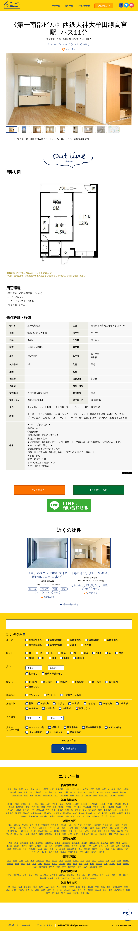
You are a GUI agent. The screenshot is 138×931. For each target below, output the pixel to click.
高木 (107, 861)
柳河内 (51, 867)
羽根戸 (34, 834)
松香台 (95, 849)
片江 (36, 875)
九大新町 (84, 828)
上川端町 (84, 804)
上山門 (70, 828)
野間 (69, 864)
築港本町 (40, 810)
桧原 (80, 864)
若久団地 (93, 867)
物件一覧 (69, 6)
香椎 (32, 843)
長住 (40, 864)
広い (39, 593)
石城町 (10, 810)
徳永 (99, 831)
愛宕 (10, 825)
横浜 (122, 834)
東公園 (104, 813)
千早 (89, 846)
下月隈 (96, 807)
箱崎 (9, 849)
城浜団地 (58, 846)
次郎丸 (21, 890)
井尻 (9, 861)
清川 (79, 789)
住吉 (125, 807)
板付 (30, 804)
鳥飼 (80, 792)
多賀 (119, 861)
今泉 (32, 789)
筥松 (25, 849)
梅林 (30, 875)
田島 (78, 875)
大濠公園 (59, 789)
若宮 (81, 852)
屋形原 (126, 864)
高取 (37, 890)
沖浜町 (55, 804)
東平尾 (24, 816)
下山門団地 (12, 831)
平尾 (31, 796)
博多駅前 (48, 813)
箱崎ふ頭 (17, 849)
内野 (58, 887)
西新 (74, 890)
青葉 (10, 843)
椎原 (103, 887)
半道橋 (81, 813)
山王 (54, 807)
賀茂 (83, 887)
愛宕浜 (17, 825)
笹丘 (119, 789)
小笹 (73, 789)
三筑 (49, 807)
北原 (77, 828)
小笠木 (71, 887)
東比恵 (127, 813)
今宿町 (117, 825)
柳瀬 (58, 867)
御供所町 (20, 807)
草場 (92, 828)
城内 (20, 792)
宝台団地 (71, 875)
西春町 (26, 813)
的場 (92, 864)
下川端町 (77, 807)
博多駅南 (67, 813)
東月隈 (112, 813)
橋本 (28, 834)
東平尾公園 (33, 816)
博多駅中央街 (36, 813)
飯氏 (31, 825)
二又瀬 (62, 849)
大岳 (16, 843)
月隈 (54, 810)
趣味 (95, 589)
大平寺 (101, 861)
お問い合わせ (84, 6)
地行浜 (38, 792)
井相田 (24, 804)
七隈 (119, 875)
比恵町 (89, 813)
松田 (113, 849)
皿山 (82, 861)
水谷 (127, 849)
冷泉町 (112, 816)
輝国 (60, 792)
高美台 (67, 846)
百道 (69, 893)
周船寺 (64, 831)
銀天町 (126, 804)
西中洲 (115, 792)
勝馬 (112, 843)
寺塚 (23, 864)
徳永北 (106, 831)
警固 (98, 789)
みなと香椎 (53, 852)
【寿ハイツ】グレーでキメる (91, 573)
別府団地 (65, 878)
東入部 (98, 890)
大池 (21, 861)
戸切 (94, 831)
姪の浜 (94, 834)
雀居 (43, 807)
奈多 (118, 846)
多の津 (82, 846)
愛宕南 (25, 825)
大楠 (27, 861)
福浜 (56, 796)
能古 (22, 834)
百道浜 (76, 893)
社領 (51, 846)
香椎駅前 (39, 843)
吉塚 (88, 816)
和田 (101, 867)
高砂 (51, 792)
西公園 (107, 792)
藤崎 (105, 890)
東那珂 (120, 813)
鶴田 (17, 864)
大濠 (52, 789)
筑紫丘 (10, 864)
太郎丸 (87, 831)
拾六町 (33, 831)
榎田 (42, 804)
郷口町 (17, 846)
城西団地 (53, 875)
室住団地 (55, 893)
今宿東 (12, 828)
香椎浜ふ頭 (94, 843)
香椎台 (57, 843)
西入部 (120, 831)
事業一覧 (56, 6)
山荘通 (126, 789)
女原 (70, 834)
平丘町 (38, 796)
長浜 (85, 792)
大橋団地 (40, 861)
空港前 (11, 807)
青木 (17, 804)
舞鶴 (78, 796)
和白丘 (94, 852)
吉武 (128, 834)
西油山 (59, 890)
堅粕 (61, 804)
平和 (72, 796)
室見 (63, 893)
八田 (40, 849)
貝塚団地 (24, 843)
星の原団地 (119, 890)
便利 (76, 44)
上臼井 (76, 804)
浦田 (36, 804)
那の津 (100, 792)
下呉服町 (87, 807)
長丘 (34, 864)
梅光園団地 (17, 796)
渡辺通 (121, 796)
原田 (46, 849)
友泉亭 (93, 878)
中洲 (115, 810)
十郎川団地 (23, 831)
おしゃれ (54, 44)
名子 (106, 846)
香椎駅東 (49, 843)
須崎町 (119, 807)
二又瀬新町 (72, 849)
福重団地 (49, 834)
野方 (16, 834)
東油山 (51, 878)
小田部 (90, 887)
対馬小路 (69, 810)
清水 (94, 861)
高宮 (113, 861)
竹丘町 (26, 810)
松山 (78, 878)
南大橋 (99, 864)
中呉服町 (107, 810)
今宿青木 (87, 825)
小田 (111, 828)
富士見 (57, 834)
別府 (57, 878)
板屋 (53, 887)
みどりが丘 (42, 852)
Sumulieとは (27, 925)
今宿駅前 (97, 825)
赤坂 (9, 789)
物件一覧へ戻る (70, 605)
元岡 (110, 834)
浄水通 (13, 792)
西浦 (126, 831)
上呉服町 (94, 804)
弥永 (35, 867)
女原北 (77, 834)
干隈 (73, 878)
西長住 (54, 864)
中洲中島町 (123, 810)
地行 (31, 792)
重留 (126, 887)
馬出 (80, 849)
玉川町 (126, 861)
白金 (25, 792)
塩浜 (31, 846)
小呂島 (56, 828)
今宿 (80, 825)
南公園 (88, 796)
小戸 (50, 828)
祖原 (27, 890)
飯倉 (25, 875)
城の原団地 (54, 831)
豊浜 (113, 831)
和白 (87, 852)
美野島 (60, 816)
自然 (56, 593)
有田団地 (27, 887)
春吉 (26, 796)
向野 (119, 864)
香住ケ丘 (104, 843)
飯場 (41, 887)
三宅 (106, 864)
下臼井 (69, 807)
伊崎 (27, 789)
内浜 (34, 828)
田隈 (43, 890)
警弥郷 (68, 861)
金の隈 (68, 804)
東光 (84, 810)
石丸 (70, 825)
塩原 (88, 861)
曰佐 (48, 861)
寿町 (28, 807)
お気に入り (71, 49)
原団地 (90, 890)
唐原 (101, 846)
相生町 (10, 804)
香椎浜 (84, 843)
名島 (112, 846)
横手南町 (72, 867)
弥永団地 (43, 867)
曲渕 (128, 890)
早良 (97, 887)
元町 (73, 816)
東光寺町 (92, 810)
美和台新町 (72, 852)
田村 (49, 890)
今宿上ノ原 (107, 825)
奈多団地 (126, 846)
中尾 (28, 864)
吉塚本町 (96, 816)
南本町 (52, 816)
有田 (20, 887)
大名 (45, 792)
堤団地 (95, 875)
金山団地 (44, 875)
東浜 (52, 849)
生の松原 (54, 825)
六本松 (113, 796)
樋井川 (43, 878)
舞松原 (87, 849)
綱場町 (60, 810)
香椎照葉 (76, 843)
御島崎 (120, 849)
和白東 (101, 852)
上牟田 (103, 804)
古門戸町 (35, 807)
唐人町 (73, 792)
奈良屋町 (9, 813)
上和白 (124, 843)
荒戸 (21, 789)
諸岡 (78, 816)
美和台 (63, 852)
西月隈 (18, 813)
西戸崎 (24, 846)
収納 (85, 44)
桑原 (98, 828)
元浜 (116, 834)
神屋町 (110, 804)
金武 (63, 828)
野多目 (62, 864)
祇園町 (118, 804)
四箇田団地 (117, 887)
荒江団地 (17, 875)
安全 (63, 589)
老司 (79, 867)
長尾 (113, 875)
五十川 (76, 861)
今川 (38, 789)
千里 (71, 831)
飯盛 (37, 825)
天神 (66, 792)
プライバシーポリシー (45, 925)
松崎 (102, 849)
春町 (75, 813)
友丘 (102, 875)
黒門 (92, 789)
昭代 (14, 890)
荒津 (15, 789)
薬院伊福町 (103, 796)
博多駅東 (57, 813)
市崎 (15, 861)
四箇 (109, 887)
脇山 (88, 893)
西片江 (126, 875)
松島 (107, 849)
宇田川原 (26, 828)
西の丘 (9, 834)
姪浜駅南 (102, 834)
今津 (19, 828)
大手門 (45, 789)
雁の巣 (9, 846)
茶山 (84, 875)
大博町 (18, 810)
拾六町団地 (43, 831)
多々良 (74, 846)
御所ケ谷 (105, 789)
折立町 (54, 861)
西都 (117, 828)
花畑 (75, 864)
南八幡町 (44, 816)
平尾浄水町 (48, 796)
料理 (47, 593)
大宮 (67, 789)
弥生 (82, 893)
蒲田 (118, 843)
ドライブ (66, 44)
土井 (95, 846)
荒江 (9, 875)
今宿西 (124, 825)
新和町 (111, 807)
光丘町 (97, 813)
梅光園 (123, 792)
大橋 (32, 861)
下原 (45, 846)
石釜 (47, 887)
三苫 (33, 852)
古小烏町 (64, 796)
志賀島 (38, 846)
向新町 (112, 864)
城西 (8, 890)
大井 (48, 804)
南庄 (48, 893)
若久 (85, 867)
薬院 (95, 796)
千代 (48, 810)
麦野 (67, 816)
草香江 (85, 789)
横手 (64, 867)
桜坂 (113, 789)
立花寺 (104, 816)
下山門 (124, 828)
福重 (41, 834)
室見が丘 (85, 834)
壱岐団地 (45, 825)
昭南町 (103, 807)
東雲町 (61, 807)
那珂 (100, 810)
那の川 (92, 792)
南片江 (85, 878)
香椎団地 (66, 843)
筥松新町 (32, 849)
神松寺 (62, 875)
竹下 (32, 810)
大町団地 (42, 828)
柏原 (61, 861)
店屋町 (77, 810)
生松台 (63, 825)
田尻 (80, 831)
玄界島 (104, 828)
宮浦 (64, 834)
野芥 (80, 890)
